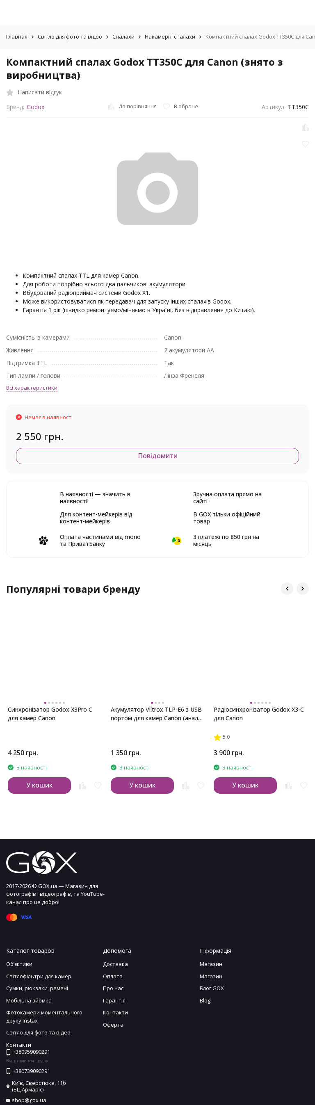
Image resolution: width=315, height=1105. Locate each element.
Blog (205, 1000)
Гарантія (114, 1000)
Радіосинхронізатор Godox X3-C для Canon (259, 713)
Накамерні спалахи (170, 36)
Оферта (113, 1024)
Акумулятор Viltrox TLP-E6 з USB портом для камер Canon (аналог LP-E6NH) (157, 713)
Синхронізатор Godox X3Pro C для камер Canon (50, 713)
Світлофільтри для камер (38, 976)
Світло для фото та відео (70, 36)
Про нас (113, 988)
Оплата (113, 976)
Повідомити (158, 455)
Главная (16, 36)
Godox (35, 107)
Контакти (115, 1012)
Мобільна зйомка (29, 1000)
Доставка (115, 964)
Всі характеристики (31, 387)
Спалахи (123, 36)
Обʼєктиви (19, 964)
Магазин (211, 964)
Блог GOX (212, 988)
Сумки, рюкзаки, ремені (37, 988)
